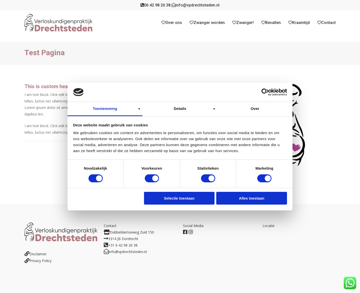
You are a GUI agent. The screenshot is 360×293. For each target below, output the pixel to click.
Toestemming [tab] (105, 108)
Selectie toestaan (179, 198)
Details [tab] (180, 108)
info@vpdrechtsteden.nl (196, 5)
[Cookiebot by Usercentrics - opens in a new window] (265, 92)
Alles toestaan (251, 198)
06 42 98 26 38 (155, 5)
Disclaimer (38, 254)
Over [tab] (255, 108)
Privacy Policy (41, 260)
